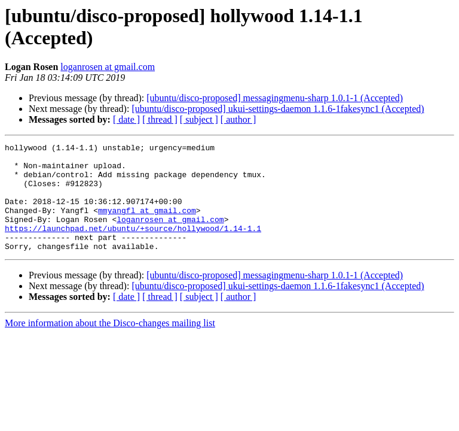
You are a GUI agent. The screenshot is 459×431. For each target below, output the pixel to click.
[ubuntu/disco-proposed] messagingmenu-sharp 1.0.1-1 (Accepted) (274, 98)
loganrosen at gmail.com (107, 67)
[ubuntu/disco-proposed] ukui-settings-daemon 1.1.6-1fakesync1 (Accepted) (277, 109)
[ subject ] (199, 119)
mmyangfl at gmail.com (147, 224)
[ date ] (126, 119)
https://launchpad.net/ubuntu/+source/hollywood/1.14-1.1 (133, 246)
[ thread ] (160, 119)
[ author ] (238, 119)
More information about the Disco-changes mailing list (110, 344)
